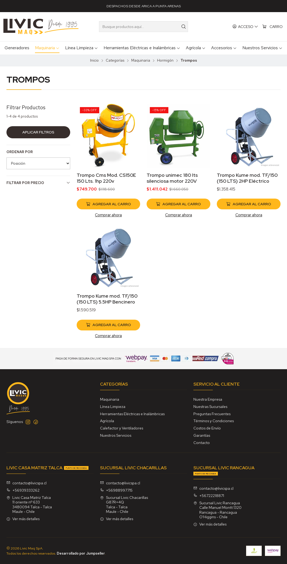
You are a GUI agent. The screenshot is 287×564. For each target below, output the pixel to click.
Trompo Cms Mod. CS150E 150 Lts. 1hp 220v (106, 178)
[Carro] (272, 27)
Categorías (115, 60)
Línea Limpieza (112, 406)
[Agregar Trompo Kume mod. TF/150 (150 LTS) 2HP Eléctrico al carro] (249, 204)
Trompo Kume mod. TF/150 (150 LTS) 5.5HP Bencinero (107, 312)
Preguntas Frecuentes (212, 413)
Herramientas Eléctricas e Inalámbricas (132, 413)
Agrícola (107, 420)
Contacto (201, 442)
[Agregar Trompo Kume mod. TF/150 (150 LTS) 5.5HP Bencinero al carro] (108, 338)
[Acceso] (245, 27)
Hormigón (165, 60)
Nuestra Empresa (207, 399)
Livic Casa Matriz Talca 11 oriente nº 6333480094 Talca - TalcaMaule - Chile (29, 504)
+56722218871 (208, 495)
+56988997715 (116, 490)
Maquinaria (140, 60)
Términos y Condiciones (213, 420)
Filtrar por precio (38, 183)
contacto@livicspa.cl (26, 483)
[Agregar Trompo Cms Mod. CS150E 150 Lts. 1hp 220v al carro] (108, 204)
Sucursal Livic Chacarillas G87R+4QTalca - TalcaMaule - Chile (124, 504)
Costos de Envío (207, 428)
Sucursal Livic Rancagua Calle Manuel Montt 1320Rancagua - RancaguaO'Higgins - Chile (217, 510)
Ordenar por (19, 152)
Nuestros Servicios (115, 435)
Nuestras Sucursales (210, 406)
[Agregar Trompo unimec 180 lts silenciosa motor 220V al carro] (178, 204)
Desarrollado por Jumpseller (81, 553)
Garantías (201, 435)
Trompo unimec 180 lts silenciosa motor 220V (172, 178)
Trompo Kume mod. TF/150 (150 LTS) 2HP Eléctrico (247, 178)
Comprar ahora (108, 214)
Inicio (94, 60)
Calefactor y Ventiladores (121, 428)
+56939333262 (23, 490)
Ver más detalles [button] (23, 518)
